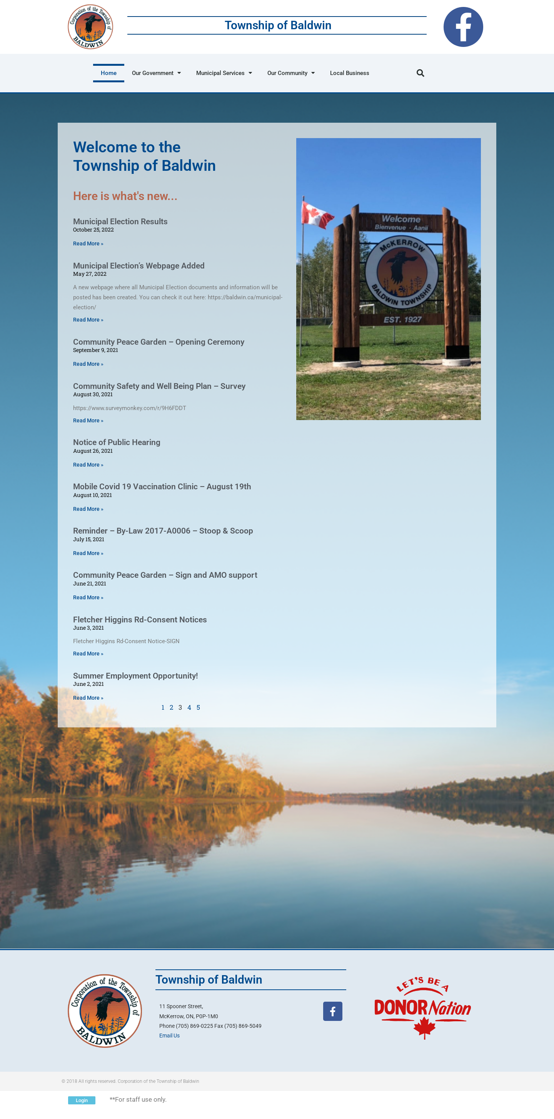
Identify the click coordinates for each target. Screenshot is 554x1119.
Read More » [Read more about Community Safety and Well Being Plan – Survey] (88, 420)
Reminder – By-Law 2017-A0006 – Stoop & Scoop (163, 530)
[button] (420, 73)
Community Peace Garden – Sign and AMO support (165, 575)
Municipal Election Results (120, 221)
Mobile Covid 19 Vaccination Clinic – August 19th (162, 486)
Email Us (169, 1035)
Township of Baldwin (278, 25)
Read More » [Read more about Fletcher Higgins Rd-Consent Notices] (88, 653)
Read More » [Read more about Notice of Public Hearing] (88, 465)
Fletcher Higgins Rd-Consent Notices (140, 619)
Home (109, 73)
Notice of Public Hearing (116, 442)
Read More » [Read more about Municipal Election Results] (88, 243)
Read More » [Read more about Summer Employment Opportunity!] (88, 698)
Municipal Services (224, 73)
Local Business (349, 73)
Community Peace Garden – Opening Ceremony (158, 342)
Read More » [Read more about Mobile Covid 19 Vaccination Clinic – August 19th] (88, 509)
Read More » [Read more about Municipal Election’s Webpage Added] (88, 320)
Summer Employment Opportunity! (135, 675)
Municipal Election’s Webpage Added (139, 265)
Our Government (156, 73)
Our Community (291, 73)
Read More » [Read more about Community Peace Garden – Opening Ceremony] (88, 364)
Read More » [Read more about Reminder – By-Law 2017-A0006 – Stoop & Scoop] (88, 553)
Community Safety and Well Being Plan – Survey (159, 386)
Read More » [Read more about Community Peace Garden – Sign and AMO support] (88, 597)
